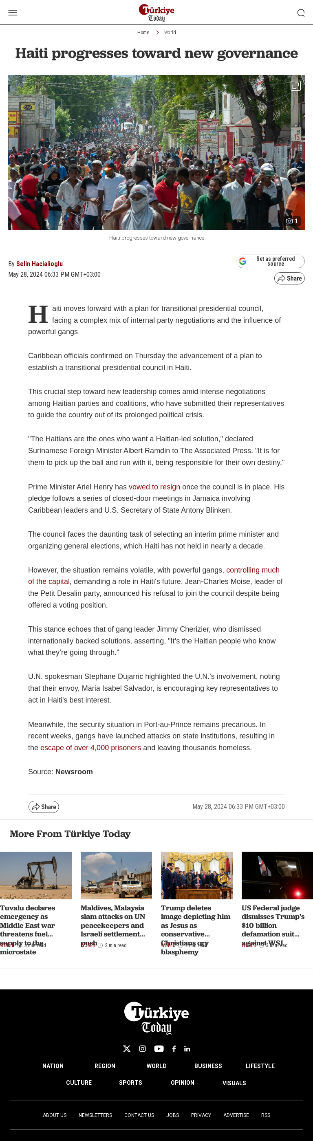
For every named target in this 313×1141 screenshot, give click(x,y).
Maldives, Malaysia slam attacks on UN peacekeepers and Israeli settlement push (113, 925)
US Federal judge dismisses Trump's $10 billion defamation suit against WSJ (273, 925)
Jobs (172, 1115)
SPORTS (130, 1083)
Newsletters (95, 1115)
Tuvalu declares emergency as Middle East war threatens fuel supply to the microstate (27, 929)
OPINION (182, 1083)
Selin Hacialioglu (39, 264)
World (170, 32)
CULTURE (79, 1083)
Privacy (201, 1115)
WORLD (157, 1066)
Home (143, 32)
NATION (53, 1066)
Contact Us (139, 1115)
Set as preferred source (266, 261)
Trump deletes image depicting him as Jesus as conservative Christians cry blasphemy (195, 929)
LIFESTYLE (260, 1066)
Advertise (236, 1115)
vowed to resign (154, 487)
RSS (265, 1115)
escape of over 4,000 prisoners (90, 748)
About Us (54, 1115)
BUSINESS (208, 1066)
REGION (105, 1066)
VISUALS (234, 1083)
